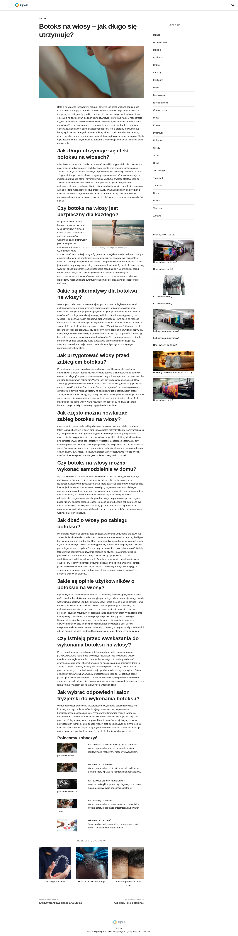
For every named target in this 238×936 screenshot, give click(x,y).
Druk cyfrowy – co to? (164, 234)
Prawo (156, 125)
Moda (156, 87)
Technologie (159, 170)
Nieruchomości (160, 102)
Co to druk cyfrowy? (163, 296)
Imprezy (157, 72)
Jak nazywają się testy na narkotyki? (106, 780)
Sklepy (156, 148)
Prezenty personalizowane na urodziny (172, 372)
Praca (156, 117)
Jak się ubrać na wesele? (100, 764)
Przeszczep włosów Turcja (91, 881)
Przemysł (158, 133)
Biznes (156, 34)
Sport (156, 155)
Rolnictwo (158, 140)
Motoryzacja (159, 95)
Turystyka (158, 185)
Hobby (156, 65)
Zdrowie (157, 215)
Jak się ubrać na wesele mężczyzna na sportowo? (113, 744)
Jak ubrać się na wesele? (100, 800)
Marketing (158, 80)
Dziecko (157, 49)
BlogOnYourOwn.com (141, 932)
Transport (158, 178)
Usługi (156, 200)
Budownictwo (160, 42)
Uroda (43, 18)
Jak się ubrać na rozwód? (101, 820)
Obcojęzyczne (160, 110)
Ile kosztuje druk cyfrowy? (166, 331)
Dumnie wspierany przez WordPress (102, 932)
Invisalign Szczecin (55, 881)
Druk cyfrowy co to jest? (165, 262)
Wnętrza (157, 208)
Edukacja (158, 57)
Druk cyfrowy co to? (163, 269)
